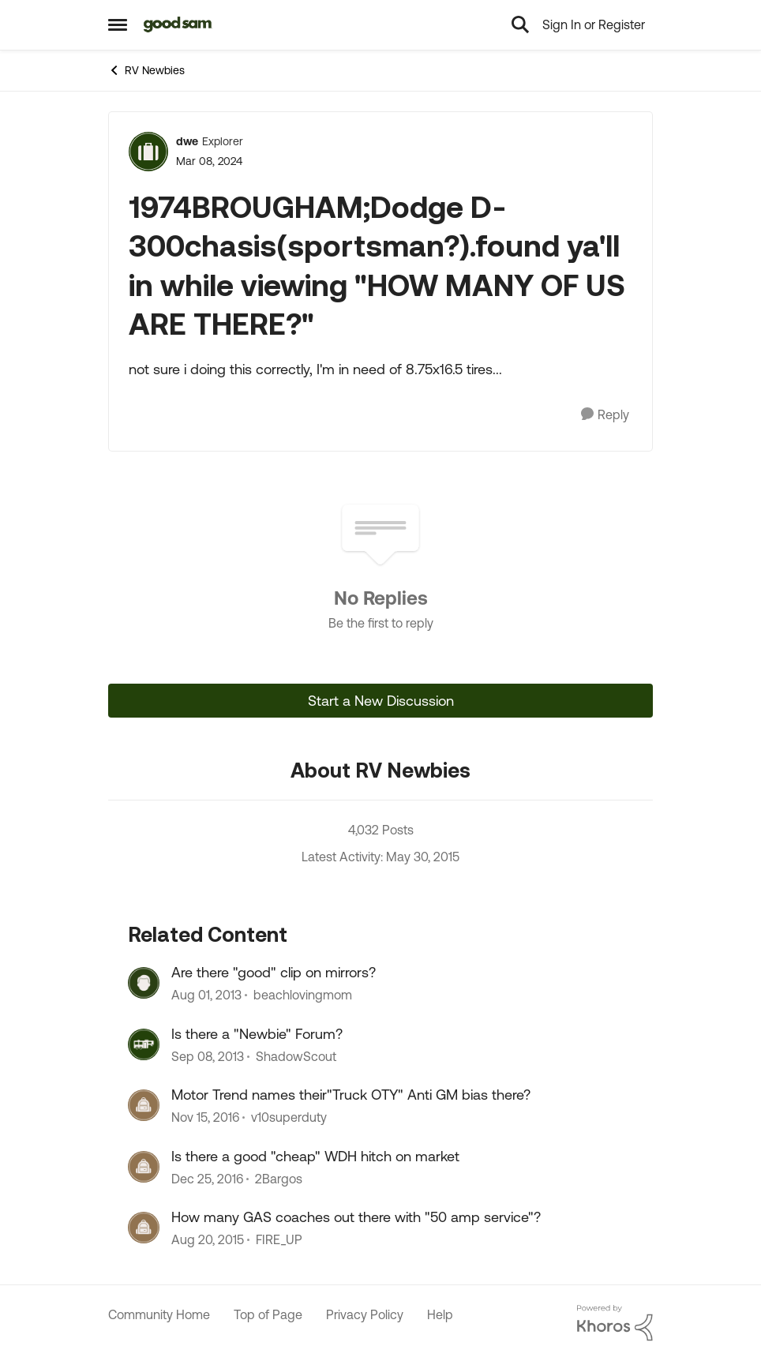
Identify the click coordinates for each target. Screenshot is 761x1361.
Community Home (159, 1314)
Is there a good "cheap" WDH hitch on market (315, 1156)
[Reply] (605, 414)
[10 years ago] (207, 1239)
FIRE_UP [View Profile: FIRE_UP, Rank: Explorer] (279, 1239)
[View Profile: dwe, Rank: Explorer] (148, 151)
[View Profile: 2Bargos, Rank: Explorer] (143, 1167)
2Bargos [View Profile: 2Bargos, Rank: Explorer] (278, 1179)
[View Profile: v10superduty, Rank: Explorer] (143, 1105)
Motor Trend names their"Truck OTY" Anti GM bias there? (350, 1094)
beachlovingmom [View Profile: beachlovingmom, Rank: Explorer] (302, 995)
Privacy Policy (364, 1314)
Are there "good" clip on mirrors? (273, 972)
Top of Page (268, 1314)
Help (440, 1314)
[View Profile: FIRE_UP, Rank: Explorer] (143, 1227)
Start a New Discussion (381, 700)
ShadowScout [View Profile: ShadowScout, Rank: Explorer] (296, 1056)
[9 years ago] (205, 1117)
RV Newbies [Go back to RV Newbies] (146, 70)
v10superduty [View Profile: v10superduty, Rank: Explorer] (289, 1118)
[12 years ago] (206, 995)
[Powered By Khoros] (615, 1323)
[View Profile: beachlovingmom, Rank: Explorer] (143, 983)
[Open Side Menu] (117, 24)
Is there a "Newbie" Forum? (257, 1033)
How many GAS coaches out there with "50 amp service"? (356, 1217)
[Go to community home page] (178, 24)
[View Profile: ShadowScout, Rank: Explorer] (143, 1044)
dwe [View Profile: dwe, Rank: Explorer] (187, 141)
